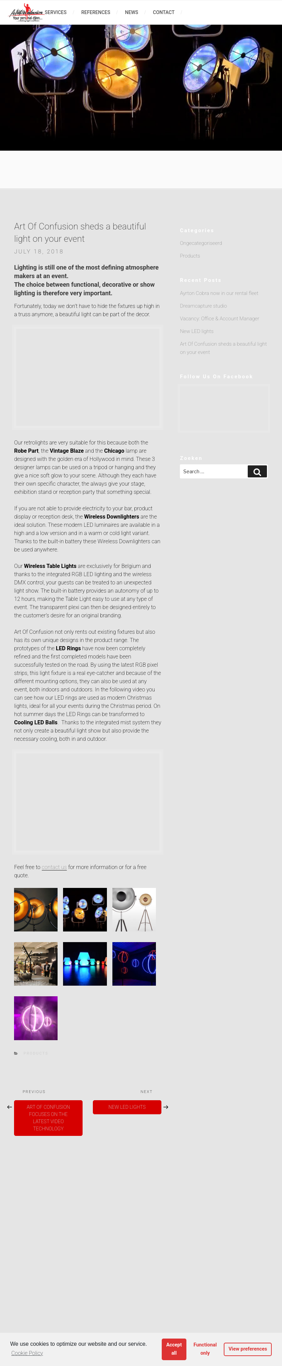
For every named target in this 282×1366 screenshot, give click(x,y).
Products (36, 1053)
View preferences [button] (248, 1349)
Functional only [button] (205, 1349)
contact (163, 12)
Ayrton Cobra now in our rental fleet (219, 293)
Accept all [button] (174, 1349)
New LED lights (196, 331)
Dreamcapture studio (203, 306)
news (131, 12)
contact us (54, 867)
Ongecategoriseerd (201, 243)
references (95, 12)
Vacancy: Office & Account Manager (219, 319)
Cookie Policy (27, 1353)
